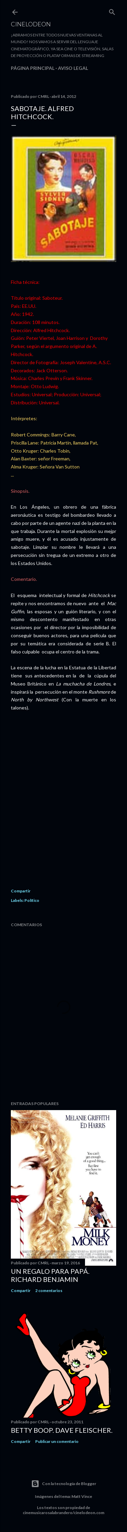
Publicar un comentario (57, 1441)
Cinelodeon (31, 24)
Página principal (33, 68)
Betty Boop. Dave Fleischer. (61, 1430)
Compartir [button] (20, 890)
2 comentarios (48, 1290)
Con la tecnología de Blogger (63, 1484)
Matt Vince (81, 1496)
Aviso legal (73, 68)
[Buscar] (112, 10)
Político (31, 900)
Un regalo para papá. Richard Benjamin (50, 1275)
